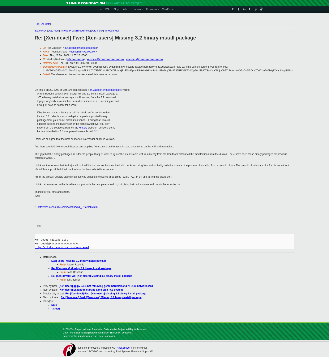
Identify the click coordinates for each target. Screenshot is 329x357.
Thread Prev (67, 30)
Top (37, 23)
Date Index (97, 30)
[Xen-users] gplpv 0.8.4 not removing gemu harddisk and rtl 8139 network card (106, 286)
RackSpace (123, 347)
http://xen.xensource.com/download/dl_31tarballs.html (68, 207)
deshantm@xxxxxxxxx (82, 51)
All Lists (45, 23)
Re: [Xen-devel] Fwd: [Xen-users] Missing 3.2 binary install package (91, 275)
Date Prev (40, 30)
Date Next (53, 30)
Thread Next (83, 30)
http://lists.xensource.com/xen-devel (62, 247)
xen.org (83, 127)
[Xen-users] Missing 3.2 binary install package (79, 260)
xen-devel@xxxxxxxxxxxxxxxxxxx (105, 59)
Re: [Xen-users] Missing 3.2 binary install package (81, 268)
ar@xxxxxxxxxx (75, 59)
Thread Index (111, 30)
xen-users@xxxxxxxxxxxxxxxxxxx (144, 59)
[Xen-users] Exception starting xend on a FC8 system (91, 289)
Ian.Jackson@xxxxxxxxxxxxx (80, 47)
